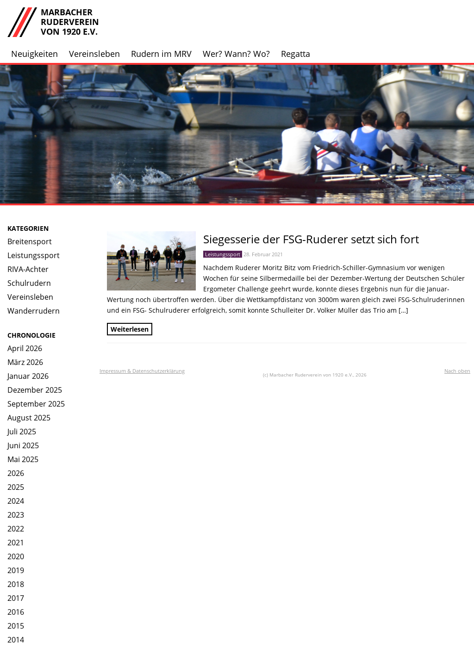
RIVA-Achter (28, 269)
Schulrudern (29, 283)
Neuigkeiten (34, 53)
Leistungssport (33, 255)
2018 (15, 584)
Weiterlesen (130, 329)
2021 (15, 542)
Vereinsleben (94, 53)
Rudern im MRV (161, 53)
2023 (15, 515)
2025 (15, 487)
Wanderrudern (33, 311)
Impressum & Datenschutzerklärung (142, 370)
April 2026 (24, 348)
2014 (15, 640)
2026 (15, 473)
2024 (15, 501)
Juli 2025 (21, 431)
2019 (15, 570)
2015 (15, 626)
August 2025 (28, 418)
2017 (15, 598)
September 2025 (36, 404)
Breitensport (29, 241)
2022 (15, 529)
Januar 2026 (28, 376)
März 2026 (25, 362)
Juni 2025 (23, 445)
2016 (15, 612)
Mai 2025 (22, 459)
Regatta (295, 53)
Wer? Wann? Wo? (236, 53)
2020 (15, 556)
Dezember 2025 (34, 390)
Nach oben (457, 370)
